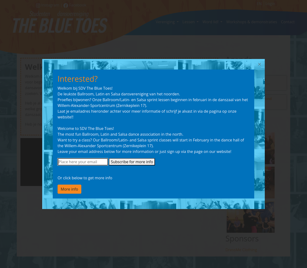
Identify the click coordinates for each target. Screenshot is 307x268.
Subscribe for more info (132, 161)
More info (69, 189)
